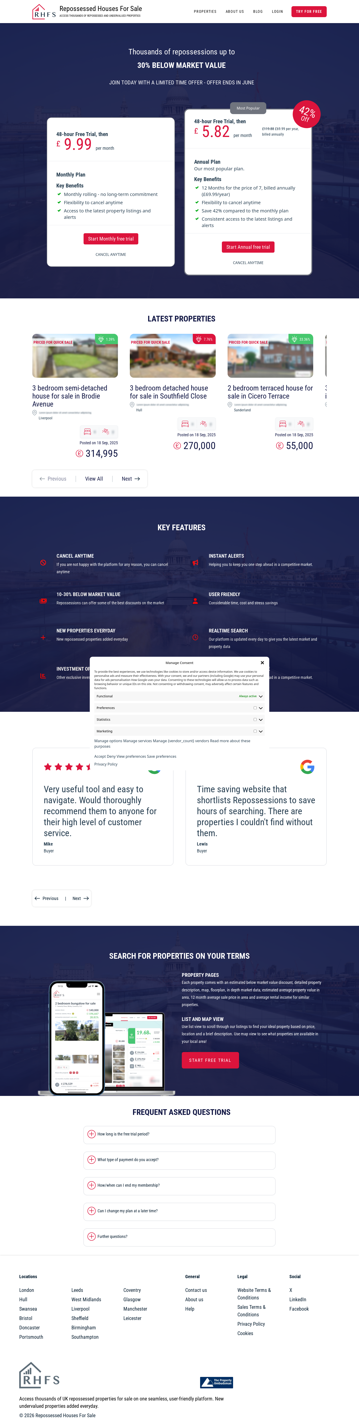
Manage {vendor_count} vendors (181, 740)
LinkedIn (297, 1299)
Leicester (132, 1318)
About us (194, 1299)
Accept (100, 756)
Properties (205, 11)
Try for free (309, 11)
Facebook (299, 1309)
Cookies (245, 1333)
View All (94, 479)
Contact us (196, 1290)
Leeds (77, 1290)
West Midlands (86, 1299)
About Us (235, 11)
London (26, 1290)
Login (277, 11)
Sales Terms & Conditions (251, 1310)
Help (189, 1309)
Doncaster (29, 1328)
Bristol (25, 1318)
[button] (262, 662)
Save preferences (161, 756)
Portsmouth (31, 1337)
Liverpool (80, 1309)
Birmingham (83, 1328)
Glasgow (132, 1299)
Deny (111, 756)
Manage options (108, 740)
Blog (258, 11)
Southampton (85, 1337)
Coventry (132, 1290)
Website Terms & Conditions (254, 1294)
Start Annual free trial (248, 247)
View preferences (131, 756)
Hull (23, 1299)
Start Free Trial (210, 1060)
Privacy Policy (105, 764)
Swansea (28, 1309)
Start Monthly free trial (111, 239)
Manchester (135, 1309)
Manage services (137, 740)
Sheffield (79, 1318)
